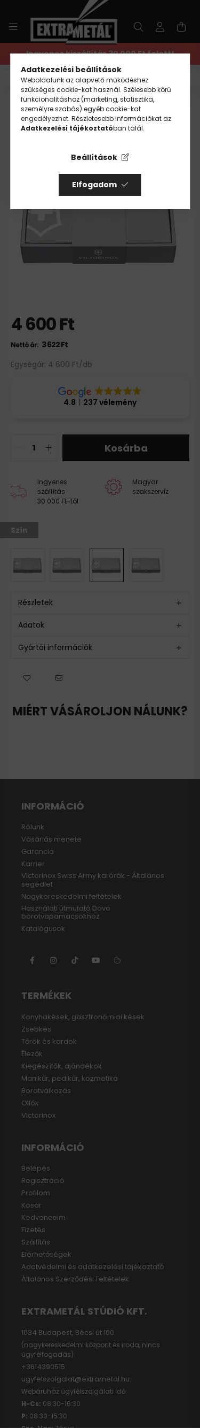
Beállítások (94, 157)
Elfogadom (94, 184)
